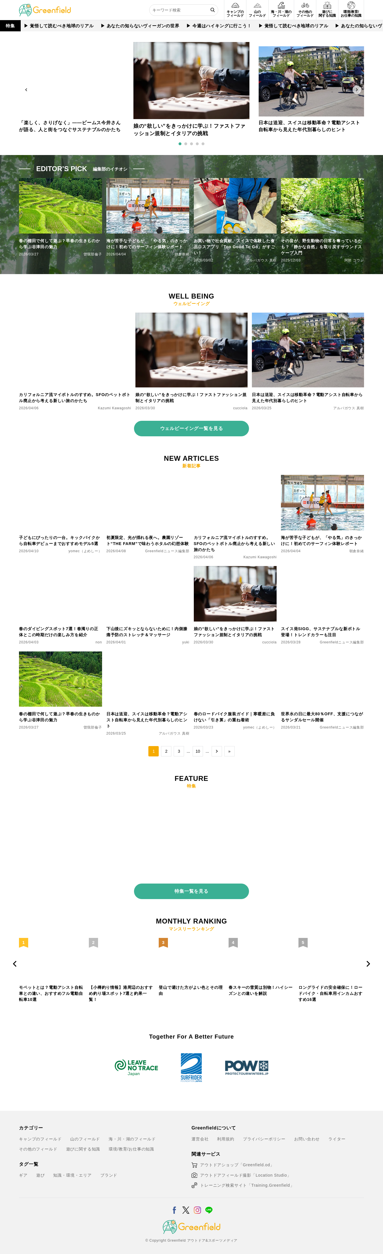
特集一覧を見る (191, 886)
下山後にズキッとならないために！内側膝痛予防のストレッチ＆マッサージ (146, 631)
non (98, 642)
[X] (185, 1202)
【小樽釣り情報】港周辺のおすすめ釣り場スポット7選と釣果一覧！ (121, 988)
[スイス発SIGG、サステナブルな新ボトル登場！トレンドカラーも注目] (322, 569)
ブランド (108, 1170)
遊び (40, 1170)
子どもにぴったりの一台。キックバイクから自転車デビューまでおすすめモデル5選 (59, 540)
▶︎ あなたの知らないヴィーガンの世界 (140, 26)
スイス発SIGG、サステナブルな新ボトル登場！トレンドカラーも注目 (320, 631)
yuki (185, 642)
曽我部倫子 (93, 254)
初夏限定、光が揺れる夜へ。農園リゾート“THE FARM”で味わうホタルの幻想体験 (147, 540)
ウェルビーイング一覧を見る (191, 428)
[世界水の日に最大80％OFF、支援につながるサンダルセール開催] (322, 655)
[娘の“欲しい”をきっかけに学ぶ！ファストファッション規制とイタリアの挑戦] (191, 316)
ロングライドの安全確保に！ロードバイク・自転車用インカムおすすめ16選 (330, 988)
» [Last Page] (229, 751)
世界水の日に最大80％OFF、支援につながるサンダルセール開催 (322, 717)
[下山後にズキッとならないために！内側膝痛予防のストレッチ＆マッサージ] (147, 569)
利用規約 (225, 1134)
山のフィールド (85, 1134)
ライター (336, 1134)
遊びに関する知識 (83, 1144)
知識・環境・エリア (72, 1170)
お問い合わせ (307, 1134)
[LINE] (208, 1202)
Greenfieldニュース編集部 (167, 551)
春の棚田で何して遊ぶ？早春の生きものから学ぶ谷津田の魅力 (59, 243)
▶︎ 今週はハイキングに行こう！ (219, 26)
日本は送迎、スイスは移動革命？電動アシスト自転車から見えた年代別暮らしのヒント (307, 397)
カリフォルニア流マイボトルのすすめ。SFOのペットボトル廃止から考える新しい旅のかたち (74, 397)
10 (198, 751)
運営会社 (200, 1134)
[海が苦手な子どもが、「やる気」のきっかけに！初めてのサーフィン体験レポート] (322, 478)
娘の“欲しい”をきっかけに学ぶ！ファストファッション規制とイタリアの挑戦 (191, 397)
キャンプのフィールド (40, 1134)
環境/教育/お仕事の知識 (131, 1144)
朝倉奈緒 (182, 254)
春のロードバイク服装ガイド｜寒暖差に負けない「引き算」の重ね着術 (234, 717)
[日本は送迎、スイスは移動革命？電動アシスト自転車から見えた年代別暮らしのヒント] (308, 316)
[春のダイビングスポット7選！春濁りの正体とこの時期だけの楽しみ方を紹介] (60, 569)
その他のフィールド (38, 1144)
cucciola (240, 408)
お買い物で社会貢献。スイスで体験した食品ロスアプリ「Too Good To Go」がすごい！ (234, 246)
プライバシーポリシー (264, 1134)
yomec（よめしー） (85, 551)
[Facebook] (174, 1202)
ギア (23, 1170)
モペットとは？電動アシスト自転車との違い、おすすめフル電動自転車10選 (51, 988)
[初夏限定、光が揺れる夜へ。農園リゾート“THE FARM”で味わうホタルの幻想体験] (147, 478)
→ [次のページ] (217, 751)
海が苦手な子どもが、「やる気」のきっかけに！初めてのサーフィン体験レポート (146, 243)
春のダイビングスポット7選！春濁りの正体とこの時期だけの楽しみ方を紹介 (58, 631)
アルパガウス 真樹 (261, 260)
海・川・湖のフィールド (132, 1134)
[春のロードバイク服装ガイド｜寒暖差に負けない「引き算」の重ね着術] (235, 655)
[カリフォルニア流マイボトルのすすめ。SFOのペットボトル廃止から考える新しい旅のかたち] (75, 316)
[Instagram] (197, 1202)
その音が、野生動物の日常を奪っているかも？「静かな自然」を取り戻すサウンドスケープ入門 (321, 246)
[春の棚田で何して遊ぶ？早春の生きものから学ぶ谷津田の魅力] (60, 655)
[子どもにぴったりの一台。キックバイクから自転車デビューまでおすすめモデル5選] (60, 478)
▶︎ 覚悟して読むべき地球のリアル (59, 26)
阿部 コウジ (354, 260)
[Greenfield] (45, 7)
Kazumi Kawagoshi (114, 408)
